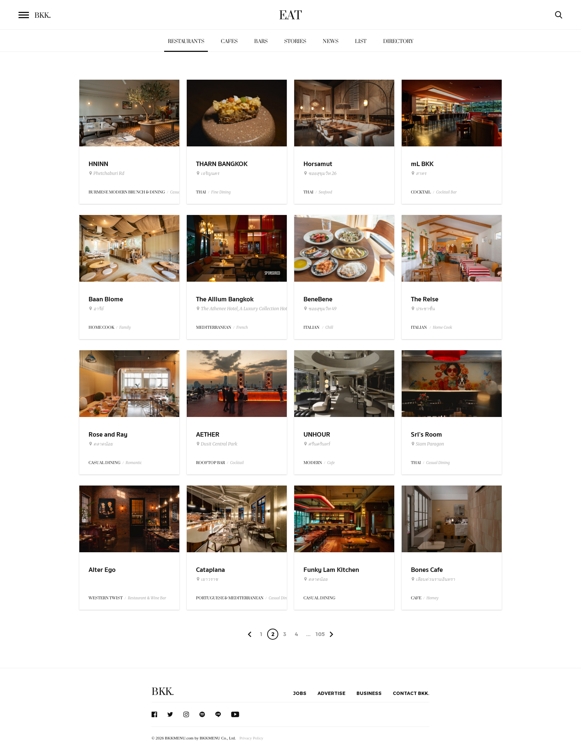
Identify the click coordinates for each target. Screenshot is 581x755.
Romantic (134, 462)
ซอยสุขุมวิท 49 (319, 309)
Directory (398, 41)
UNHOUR (316, 434)
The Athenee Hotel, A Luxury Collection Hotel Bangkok (252, 309)
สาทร (418, 173)
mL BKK (422, 164)
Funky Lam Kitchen (331, 569)
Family (125, 327)
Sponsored (272, 273)
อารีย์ (96, 309)
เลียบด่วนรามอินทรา (433, 579)
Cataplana (210, 569)
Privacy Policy (251, 738)
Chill (329, 327)
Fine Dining (220, 192)
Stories (295, 41)
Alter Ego (102, 569)
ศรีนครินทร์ (316, 444)
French (242, 327)
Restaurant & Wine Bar (147, 598)
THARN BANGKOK (222, 164)
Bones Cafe (427, 569)
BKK (42, 15)
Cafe (331, 462)
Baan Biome (106, 299)
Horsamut (317, 164)
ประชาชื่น (423, 309)
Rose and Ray (108, 434)
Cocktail (237, 462)
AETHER (207, 434)
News (330, 41)
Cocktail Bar (446, 192)
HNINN (98, 164)
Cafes (229, 41)
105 (320, 634)
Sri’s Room (426, 434)
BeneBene (317, 299)
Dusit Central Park (217, 444)
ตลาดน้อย (101, 444)
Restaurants (186, 41)
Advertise (331, 693)
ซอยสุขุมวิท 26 (319, 173)
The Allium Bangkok (224, 299)
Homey (432, 598)
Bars (261, 41)
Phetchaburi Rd (106, 173)
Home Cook (442, 327)
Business (369, 693)
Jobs (299, 693)
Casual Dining (438, 462)
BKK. (163, 691)
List (360, 41)
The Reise (424, 299)
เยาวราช (207, 579)
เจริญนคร (207, 173)
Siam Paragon (427, 444)
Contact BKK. (411, 693)
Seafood (325, 192)
